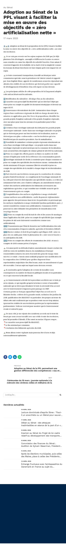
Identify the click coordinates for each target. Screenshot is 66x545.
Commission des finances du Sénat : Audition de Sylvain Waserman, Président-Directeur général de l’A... (41, 445)
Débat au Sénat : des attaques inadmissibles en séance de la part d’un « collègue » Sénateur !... (41, 424)
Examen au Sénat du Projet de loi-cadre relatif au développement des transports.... (41, 434)
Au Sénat (8, 7)
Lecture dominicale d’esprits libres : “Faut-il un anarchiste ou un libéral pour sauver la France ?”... (41, 414)
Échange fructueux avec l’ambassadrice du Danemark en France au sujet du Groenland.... (41, 465)
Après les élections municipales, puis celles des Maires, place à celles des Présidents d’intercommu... (41, 455)
